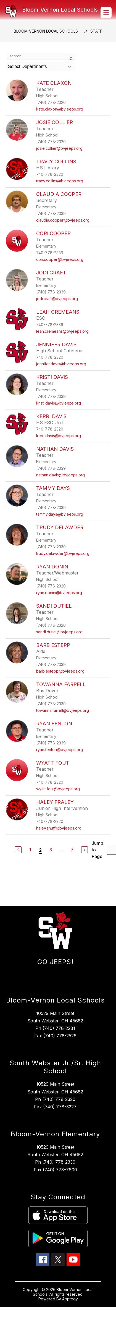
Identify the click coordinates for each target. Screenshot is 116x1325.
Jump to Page (97, 849)
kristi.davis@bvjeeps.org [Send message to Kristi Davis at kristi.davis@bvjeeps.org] (58, 403)
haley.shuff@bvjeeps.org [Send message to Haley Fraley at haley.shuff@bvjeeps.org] (58, 828)
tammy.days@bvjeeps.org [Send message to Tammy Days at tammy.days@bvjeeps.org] (59, 514)
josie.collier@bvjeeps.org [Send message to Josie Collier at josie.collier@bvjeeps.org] (59, 148)
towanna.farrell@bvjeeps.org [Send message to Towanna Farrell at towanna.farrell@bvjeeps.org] (62, 710)
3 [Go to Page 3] (50, 849)
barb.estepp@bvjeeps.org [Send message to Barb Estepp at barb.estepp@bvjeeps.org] (60, 671)
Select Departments (27, 66)
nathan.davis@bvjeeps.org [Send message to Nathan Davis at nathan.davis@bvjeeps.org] (60, 475)
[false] (41, 56)
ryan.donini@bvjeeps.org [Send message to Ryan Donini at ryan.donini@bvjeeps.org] (59, 592)
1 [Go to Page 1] (30, 849)
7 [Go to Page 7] (72, 849)
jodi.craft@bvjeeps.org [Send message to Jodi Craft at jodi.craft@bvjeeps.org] (57, 298)
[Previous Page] (18, 849)
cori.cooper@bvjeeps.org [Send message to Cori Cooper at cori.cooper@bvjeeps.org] (59, 259)
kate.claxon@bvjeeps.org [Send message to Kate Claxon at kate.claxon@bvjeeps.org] (59, 109)
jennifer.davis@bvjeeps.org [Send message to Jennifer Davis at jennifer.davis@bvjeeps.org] (61, 363)
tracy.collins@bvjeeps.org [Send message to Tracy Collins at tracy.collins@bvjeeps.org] (59, 181)
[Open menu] (106, 12)
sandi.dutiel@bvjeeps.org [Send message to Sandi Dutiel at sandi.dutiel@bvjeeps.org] (59, 631)
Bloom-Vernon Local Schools (46, 31)
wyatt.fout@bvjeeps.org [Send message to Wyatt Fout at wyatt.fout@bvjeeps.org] (58, 788)
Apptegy (70, 1299)
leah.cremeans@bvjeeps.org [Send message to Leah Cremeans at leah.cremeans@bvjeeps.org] (62, 331)
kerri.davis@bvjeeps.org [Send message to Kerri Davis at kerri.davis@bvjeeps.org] (58, 435)
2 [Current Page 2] (40, 850)
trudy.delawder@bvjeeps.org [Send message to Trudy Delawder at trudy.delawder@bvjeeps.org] (62, 553)
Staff (96, 31)
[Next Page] (84, 849)
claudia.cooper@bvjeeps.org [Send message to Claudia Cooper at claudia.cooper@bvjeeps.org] (62, 220)
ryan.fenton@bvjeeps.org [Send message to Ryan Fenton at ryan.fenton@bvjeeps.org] (59, 749)
